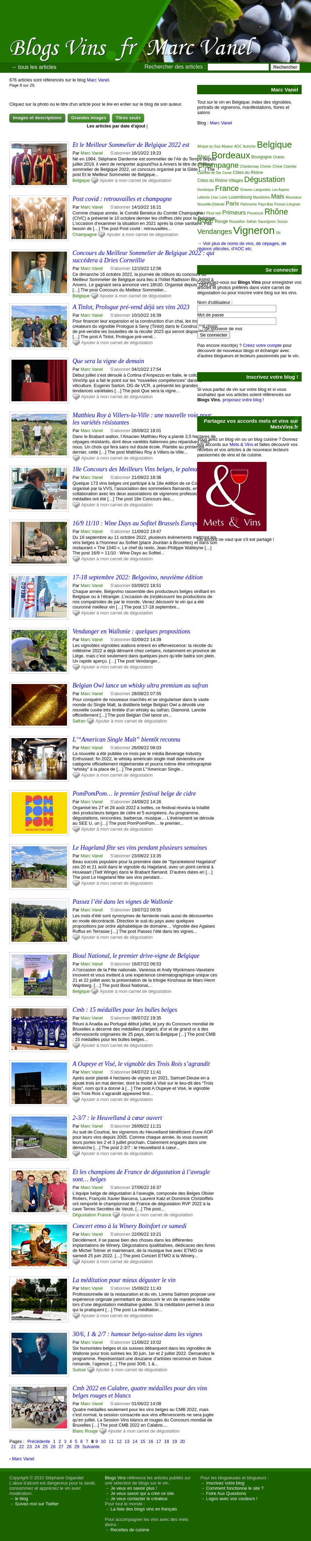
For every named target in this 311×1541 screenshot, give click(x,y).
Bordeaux (230, 155)
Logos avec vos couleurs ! (232, 1498)
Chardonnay (249, 166)
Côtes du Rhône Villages (220, 180)
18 (166, 1441)
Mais (277, 196)
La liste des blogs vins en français (144, 1509)
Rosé (205, 220)
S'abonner (120, 153)
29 (76, 1446)
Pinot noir (213, 213)
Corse (227, 173)
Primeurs (234, 212)
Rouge (91, 1431)
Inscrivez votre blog (225, 1483)
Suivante (91, 1446)
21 (13, 1446)
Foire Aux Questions (226, 1493)
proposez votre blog (241, 399)
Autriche (249, 146)
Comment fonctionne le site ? (235, 1488)
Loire (223, 197)
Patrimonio (248, 204)
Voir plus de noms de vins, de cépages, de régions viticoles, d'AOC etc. (241, 246)
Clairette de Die (209, 173)
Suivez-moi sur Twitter (37, 1503)
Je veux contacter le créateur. (140, 1498)
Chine (277, 166)
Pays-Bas (265, 204)
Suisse (79, 1369)
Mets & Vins (241, 444)
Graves (246, 189)
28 (68, 1446)
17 (158, 1441)
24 (37, 1446)
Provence (255, 213)
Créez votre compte (262, 345)
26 (53, 1446)
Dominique (205, 190)
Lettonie (203, 197)
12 (119, 1441)
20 (182, 1441)
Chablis (278, 157)
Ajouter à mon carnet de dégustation (135, 180)
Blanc (78, 1431)
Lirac (214, 197)
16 (150, 1441)
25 (45, 1446)
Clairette (290, 166)
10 (103, 1441)
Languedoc (262, 190)
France (104, 1214)
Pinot (201, 213)
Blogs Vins (115, 1477)
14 (135, 1441)
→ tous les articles (34, 67)
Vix (278, 233)
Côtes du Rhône (248, 172)
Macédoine (261, 197)
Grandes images (88, 117)
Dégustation (84, 1214)
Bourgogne (261, 157)
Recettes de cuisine (130, 1529)
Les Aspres (280, 190)
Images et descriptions (37, 117)
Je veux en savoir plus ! (134, 1488)
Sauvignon (267, 221)
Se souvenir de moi (223, 328)
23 (29, 1446)
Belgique (81, 180)
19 (174, 1441)
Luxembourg (240, 197)
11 (111, 1441)
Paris (232, 203)
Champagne (85, 234)
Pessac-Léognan (287, 204)
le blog (21, 1498)
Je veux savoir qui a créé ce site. (143, 1493)
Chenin (265, 166)
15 (142, 1441)
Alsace (227, 146)
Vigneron (254, 230)
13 (127, 1441)
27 (61, 1446)
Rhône (276, 211)
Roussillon (237, 222)
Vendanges (214, 231)
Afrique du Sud (208, 146)
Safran (79, 721)
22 (21, 1446)
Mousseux (294, 197)
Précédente (38, 1441)
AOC (238, 146)
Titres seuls (128, 117)
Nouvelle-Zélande (210, 204)
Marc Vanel (98, 79)
